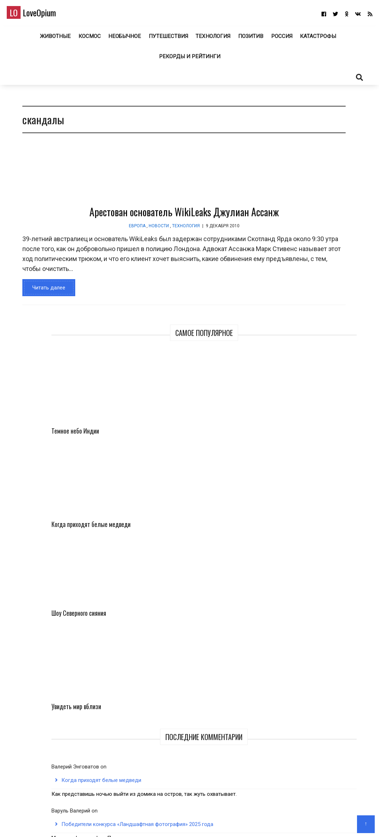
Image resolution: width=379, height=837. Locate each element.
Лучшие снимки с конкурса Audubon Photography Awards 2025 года (317, 514)
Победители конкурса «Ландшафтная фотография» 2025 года (316, 432)
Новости (115, 231)
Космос (89, 39)
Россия (280, 39)
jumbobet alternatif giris (314, 486)
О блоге (186, 821)
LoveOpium (42, 14)
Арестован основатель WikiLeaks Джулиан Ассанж (141, 217)
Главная (163, 821)
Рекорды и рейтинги (189, 59)
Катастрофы (317, 39)
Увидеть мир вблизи (338, 254)
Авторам (210, 821)
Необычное (124, 39)
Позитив (249, 39)
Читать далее (44, 303)
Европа (94, 231)
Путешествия (167, 39)
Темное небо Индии (292, 183)
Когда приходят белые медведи (334, 193)
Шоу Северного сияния (295, 254)
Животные (55, 39)
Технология (211, 39)
